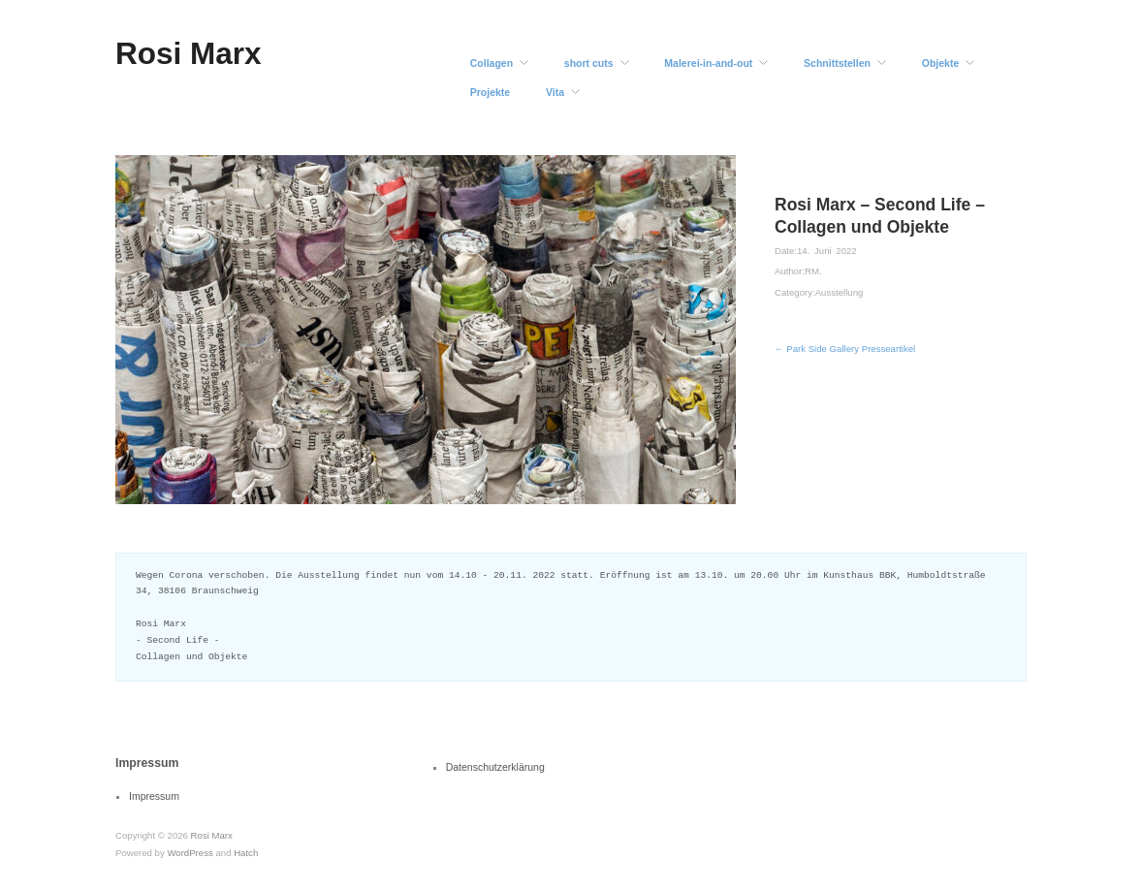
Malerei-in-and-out (708, 63)
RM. (813, 271)
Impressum (154, 796)
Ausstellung (839, 292)
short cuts (589, 63)
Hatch (246, 852)
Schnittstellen (837, 63)
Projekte (490, 92)
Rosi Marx (188, 53)
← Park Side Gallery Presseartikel (845, 348)
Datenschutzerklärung (495, 767)
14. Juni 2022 (827, 250)
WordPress (189, 852)
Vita (555, 92)
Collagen (491, 63)
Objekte (941, 63)
